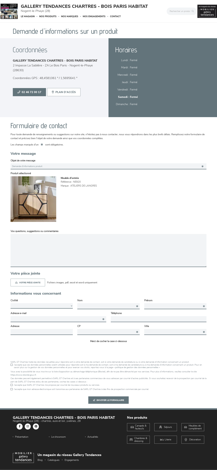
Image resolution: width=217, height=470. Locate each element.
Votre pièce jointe (27, 283)
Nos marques (69, 16)
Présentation (21, 437)
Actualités (91, 437)
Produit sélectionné (21, 173)
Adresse (15, 326)
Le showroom (58, 437)
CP (78, 326)
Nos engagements (94, 16)
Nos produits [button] (48, 16)
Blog (40, 460)
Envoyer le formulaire (108, 400)
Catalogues (54, 460)
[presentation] (108, 350)
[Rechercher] (193, 11)
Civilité (14, 300)
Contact (115, 16)
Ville (146, 326)
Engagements (72, 460)
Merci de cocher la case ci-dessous (108, 341)
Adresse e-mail (19, 313)
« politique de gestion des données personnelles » (137, 367)
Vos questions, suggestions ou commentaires (34, 231)
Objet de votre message (23, 160)
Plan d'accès (64, 92)
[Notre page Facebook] (20, 426)
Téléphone (116, 313)
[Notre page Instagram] (28, 426)
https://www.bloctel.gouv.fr (23, 375)
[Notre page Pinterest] (36, 426)
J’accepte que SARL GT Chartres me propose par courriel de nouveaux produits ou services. (57, 385)
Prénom (148, 300)
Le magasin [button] (28, 16)
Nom (79, 300)
